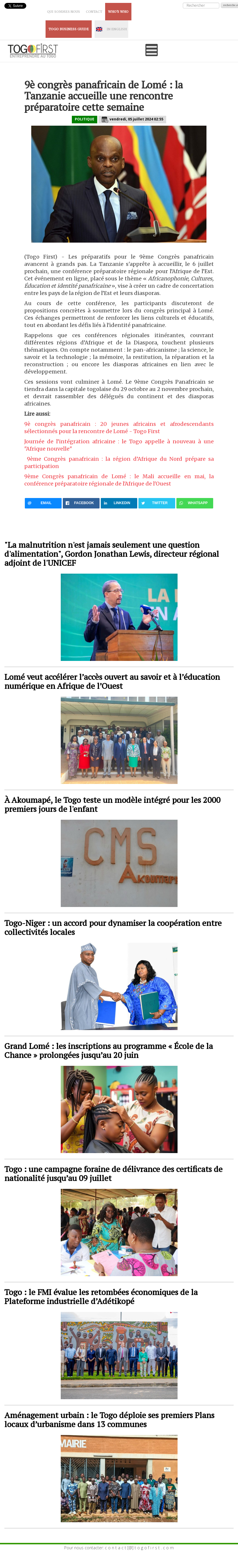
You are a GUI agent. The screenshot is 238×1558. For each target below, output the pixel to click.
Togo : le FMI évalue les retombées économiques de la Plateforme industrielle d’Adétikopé (101, 1296)
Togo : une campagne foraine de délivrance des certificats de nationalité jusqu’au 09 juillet (113, 1173)
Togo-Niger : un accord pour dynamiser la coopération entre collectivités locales (113, 927)
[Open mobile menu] (151, 50)
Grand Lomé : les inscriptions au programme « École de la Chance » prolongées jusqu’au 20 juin (108, 1050)
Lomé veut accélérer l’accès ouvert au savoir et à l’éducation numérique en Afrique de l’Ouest (112, 681)
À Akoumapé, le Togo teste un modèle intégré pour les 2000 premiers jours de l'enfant (112, 804)
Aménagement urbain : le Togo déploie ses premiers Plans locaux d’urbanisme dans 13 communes (109, 1419)
